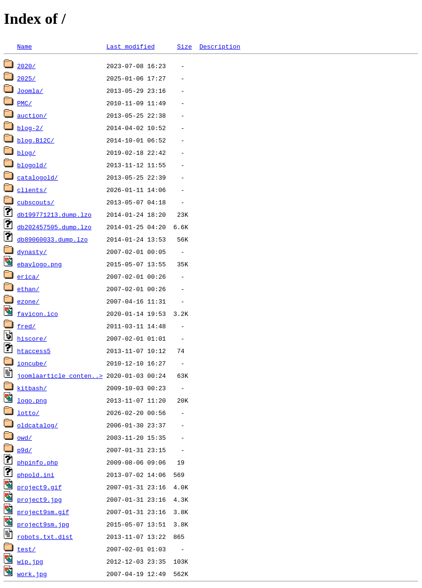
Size (184, 46)
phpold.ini (35, 474)
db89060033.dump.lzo (52, 239)
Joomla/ (30, 90)
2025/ (26, 78)
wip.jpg (30, 561)
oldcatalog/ (37, 425)
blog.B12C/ (35, 140)
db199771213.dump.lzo (54, 214)
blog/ (26, 152)
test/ (26, 549)
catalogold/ (37, 177)
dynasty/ (32, 251)
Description (219, 46)
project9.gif (39, 487)
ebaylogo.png (39, 264)
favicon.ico (37, 313)
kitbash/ (32, 388)
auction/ (32, 115)
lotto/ (28, 412)
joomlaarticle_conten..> (60, 375)
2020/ (26, 65)
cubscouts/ (35, 202)
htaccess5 (34, 350)
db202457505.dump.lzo (54, 227)
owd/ (24, 437)
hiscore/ (32, 338)
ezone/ (28, 301)
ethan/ (28, 288)
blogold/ (32, 165)
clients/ (32, 189)
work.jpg (32, 573)
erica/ (28, 276)
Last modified (130, 46)
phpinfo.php (37, 462)
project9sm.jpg (43, 524)
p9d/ (24, 450)
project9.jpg (39, 499)
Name (24, 46)
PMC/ (24, 103)
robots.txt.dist (45, 536)
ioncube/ (32, 363)
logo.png (32, 400)
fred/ (26, 326)
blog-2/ (30, 127)
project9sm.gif (43, 511)
